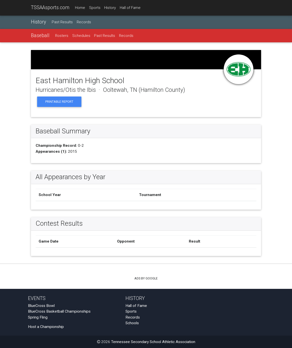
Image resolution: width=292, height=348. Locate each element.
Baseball (40, 35)
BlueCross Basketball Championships (59, 311)
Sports (94, 7)
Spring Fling (38, 317)
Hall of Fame (130, 7)
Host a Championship (46, 326)
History (110, 7)
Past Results (62, 22)
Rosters (61, 35)
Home (80, 7)
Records (84, 22)
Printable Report (59, 101)
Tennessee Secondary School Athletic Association (153, 342)
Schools (132, 323)
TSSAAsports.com (50, 7)
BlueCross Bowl (41, 305)
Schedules (81, 35)
